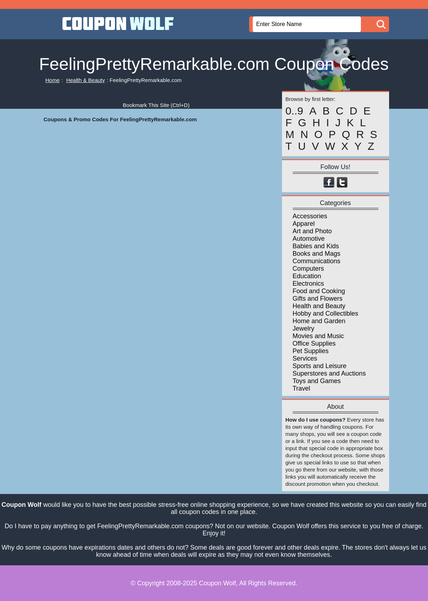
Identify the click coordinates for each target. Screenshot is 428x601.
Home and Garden (319, 321)
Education (307, 276)
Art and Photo (312, 231)
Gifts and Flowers (318, 298)
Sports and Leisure (320, 366)
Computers (308, 268)
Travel (301, 388)
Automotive (309, 238)
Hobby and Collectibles (325, 313)
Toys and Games (317, 380)
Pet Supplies (311, 351)
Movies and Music (318, 336)
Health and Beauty (319, 306)
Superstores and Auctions (329, 373)
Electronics (308, 283)
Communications (317, 261)
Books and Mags (317, 253)
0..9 (294, 111)
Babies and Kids (316, 246)
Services (305, 358)
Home (52, 80)
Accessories (310, 216)
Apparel (304, 223)
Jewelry (303, 328)
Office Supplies (314, 343)
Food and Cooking (319, 291)
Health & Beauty (85, 80)
